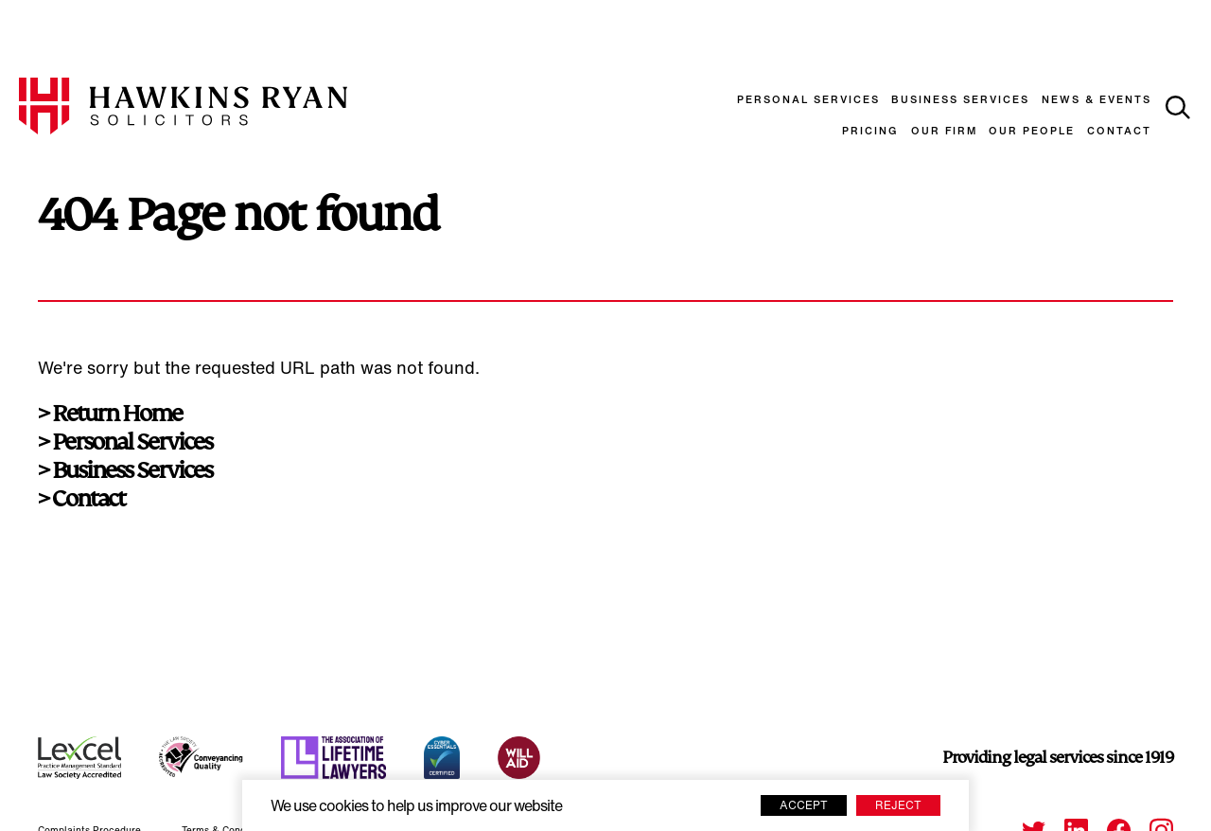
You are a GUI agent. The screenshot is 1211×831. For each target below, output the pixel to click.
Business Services (960, 101)
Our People (1032, 132)
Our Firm (944, 132)
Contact (1119, 132)
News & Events (1096, 101)
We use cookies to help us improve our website (416, 807)
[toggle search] (1178, 107)
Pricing (870, 132)
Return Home (117, 413)
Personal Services (808, 101)
